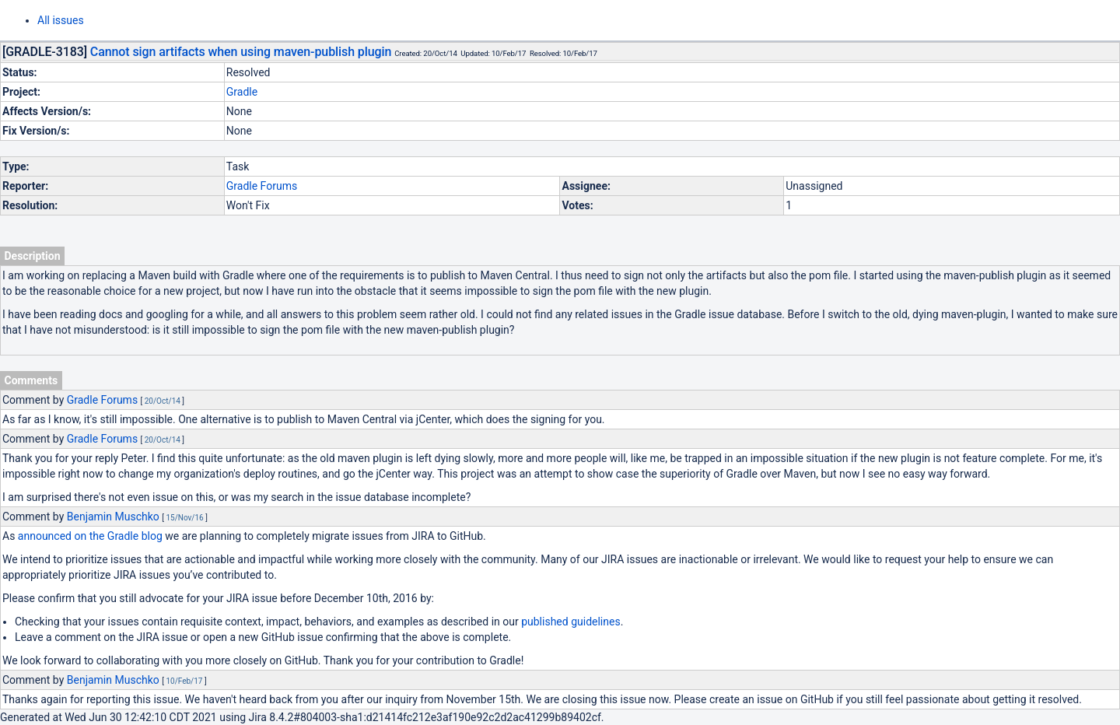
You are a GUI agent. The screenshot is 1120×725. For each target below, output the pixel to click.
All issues (60, 20)
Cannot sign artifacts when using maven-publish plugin (240, 51)
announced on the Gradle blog (90, 536)
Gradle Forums (261, 186)
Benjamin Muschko (113, 516)
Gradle (241, 92)
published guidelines (570, 621)
